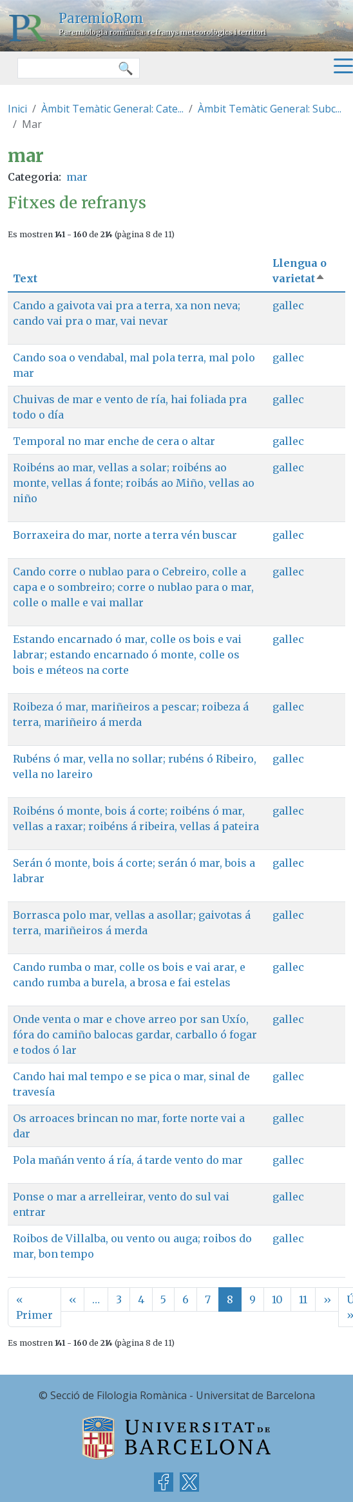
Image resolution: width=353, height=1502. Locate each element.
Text (25, 278)
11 (303, 1299)
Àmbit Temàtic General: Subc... (269, 109)
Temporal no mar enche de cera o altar (114, 441)
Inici (17, 109)
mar (77, 176)
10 (277, 1299)
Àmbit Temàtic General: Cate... (112, 109)
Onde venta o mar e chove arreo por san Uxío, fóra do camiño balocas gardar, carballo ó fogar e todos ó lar (135, 1034)
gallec (288, 305)
